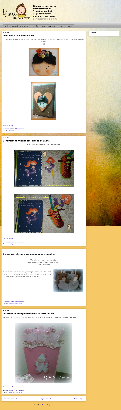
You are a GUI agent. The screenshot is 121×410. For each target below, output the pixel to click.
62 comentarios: (19, 128)
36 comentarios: (19, 390)
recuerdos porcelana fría (15, 303)
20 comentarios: (19, 242)
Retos (61, 26)
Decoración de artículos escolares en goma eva (26, 141)
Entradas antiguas (78, 399)
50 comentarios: (19, 301)
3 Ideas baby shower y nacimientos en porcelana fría (29, 254)
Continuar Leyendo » (8, 125)
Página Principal (45, 399)
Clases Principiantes (48, 26)
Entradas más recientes (10, 399)
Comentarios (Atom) (47, 405)
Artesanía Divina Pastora (20, 26)
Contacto (69, 26)
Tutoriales (35, 26)
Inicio (6, 26)
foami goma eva (13, 130)
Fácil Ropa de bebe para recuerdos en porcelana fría (28, 314)
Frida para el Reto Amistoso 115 (18, 36)
